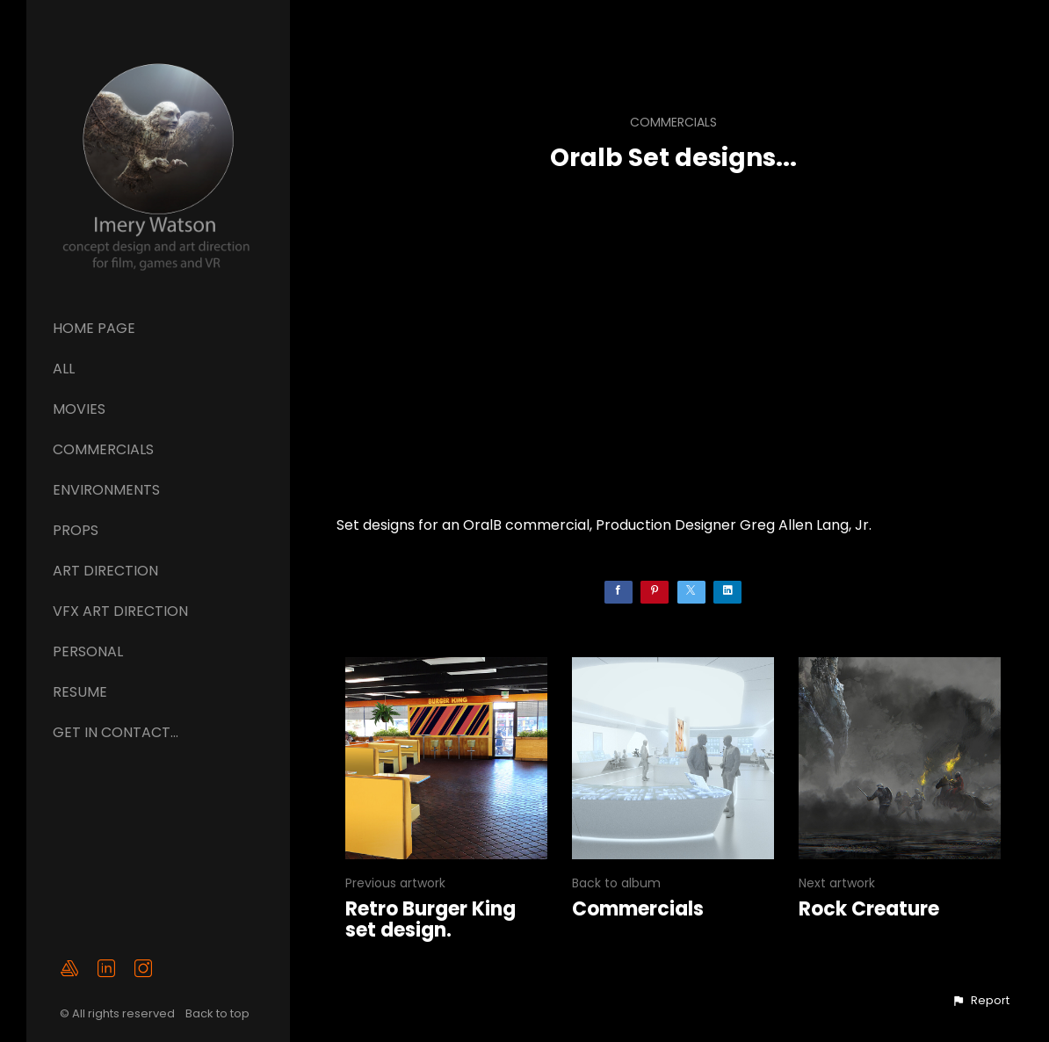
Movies (79, 409)
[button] (980, 1000)
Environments (106, 490)
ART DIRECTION (105, 571)
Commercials (103, 449)
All (64, 368)
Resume (80, 692)
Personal (88, 651)
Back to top (218, 1013)
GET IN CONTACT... (115, 732)
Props (75, 530)
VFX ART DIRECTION (120, 611)
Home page (94, 328)
